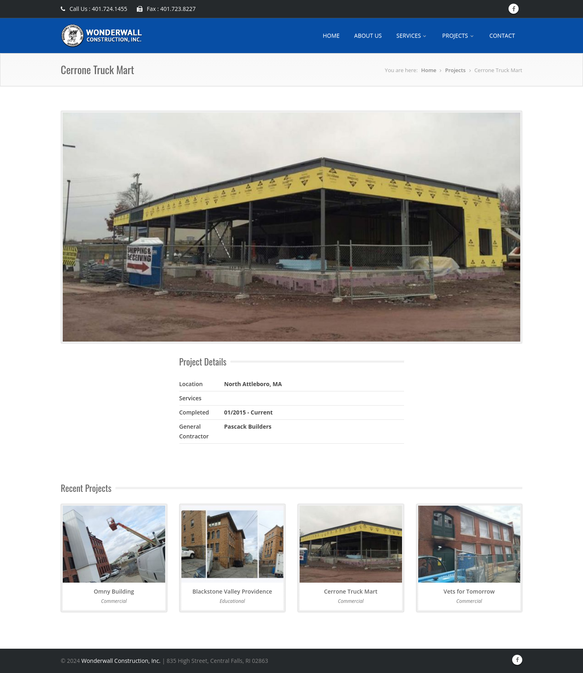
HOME (331, 35)
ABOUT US (368, 35)
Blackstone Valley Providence (232, 591)
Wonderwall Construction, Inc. (121, 660)
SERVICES (412, 35)
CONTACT (502, 35)
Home (428, 70)
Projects (455, 70)
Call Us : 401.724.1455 (94, 9)
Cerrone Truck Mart (350, 591)
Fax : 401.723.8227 (166, 9)
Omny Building (114, 591)
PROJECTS (458, 35)
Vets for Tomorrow (469, 591)
